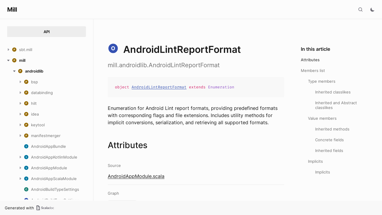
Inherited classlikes (333, 92)
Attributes (310, 59)
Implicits (315, 161)
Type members (321, 81)
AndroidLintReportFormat (159, 87)
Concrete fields (329, 139)
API (47, 31)
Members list (313, 70)
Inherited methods (332, 129)
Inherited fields (329, 150)
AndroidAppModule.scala (136, 176)
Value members (322, 118)
